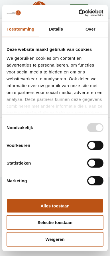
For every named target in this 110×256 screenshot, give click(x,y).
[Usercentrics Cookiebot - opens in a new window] (78, 13)
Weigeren (54, 239)
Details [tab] (56, 28)
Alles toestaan (55, 205)
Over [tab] (90, 28)
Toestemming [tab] (20, 28)
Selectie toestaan (55, 222)
